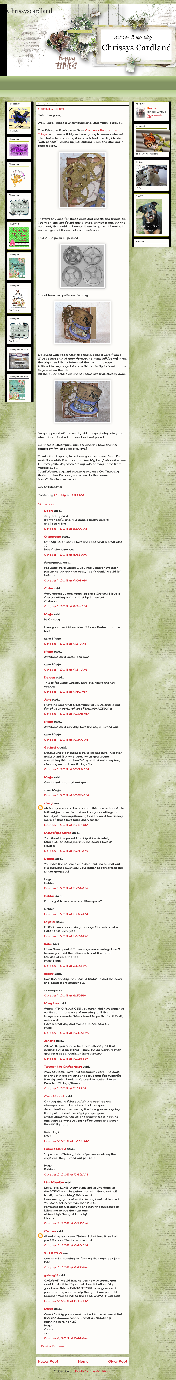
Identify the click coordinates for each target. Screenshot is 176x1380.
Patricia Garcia (55, 1149)
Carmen (50, 1231)
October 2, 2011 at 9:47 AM (66, 1267)
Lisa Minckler (54, 1182)
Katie (47, 944)
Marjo (48, 614)
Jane (47, 699)
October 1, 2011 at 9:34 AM (65, 669)
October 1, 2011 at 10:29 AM (66, 769)
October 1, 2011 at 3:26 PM (65, 965)
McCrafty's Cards (57, 832)
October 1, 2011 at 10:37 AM (66, 825)
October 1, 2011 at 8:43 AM (65, 554)
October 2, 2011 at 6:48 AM (66, 1245)
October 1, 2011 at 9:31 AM (65, 643)
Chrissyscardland (29, 10)
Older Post (117, 1361)
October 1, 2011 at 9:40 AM (65, 691)
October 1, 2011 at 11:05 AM (66, 914)
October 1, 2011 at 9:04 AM (65, 580)
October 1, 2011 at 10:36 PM (66, 1058)
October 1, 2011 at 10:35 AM (66, 795)
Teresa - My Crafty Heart (63, 1066)
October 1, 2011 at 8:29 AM (65, 528)
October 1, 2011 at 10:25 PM (66, 1032)
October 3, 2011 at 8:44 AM (66, 1338)
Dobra (48, 510)
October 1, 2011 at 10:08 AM (66, 713)
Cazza (48, 1309)
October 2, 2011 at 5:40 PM (66, 1301)
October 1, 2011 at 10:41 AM (66, 850)
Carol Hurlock (54, 1096)
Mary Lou (51, 1003)
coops (49, 973)
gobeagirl (51, 1275)
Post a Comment (54, 1346)
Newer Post (48, 1361)
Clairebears (52, 536)
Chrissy (152, 108)
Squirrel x (51, 747)
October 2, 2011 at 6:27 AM (66, 1223)
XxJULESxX (53, 1253)
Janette (49, 1040)
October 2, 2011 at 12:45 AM (66, 1141)
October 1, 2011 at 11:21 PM (65, 1088)
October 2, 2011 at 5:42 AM (66, 1174)
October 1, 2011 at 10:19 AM (66, 739)
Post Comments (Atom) (93, 1371)
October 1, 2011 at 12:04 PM (66, 936)
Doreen (49, 677)
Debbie (49, 858)
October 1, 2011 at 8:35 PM (65, 995)
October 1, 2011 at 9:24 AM (65, 606)
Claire (48, 588)
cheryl (48, 803)
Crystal (49, 922)
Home (83, 1361)
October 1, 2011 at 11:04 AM (66, 888)
